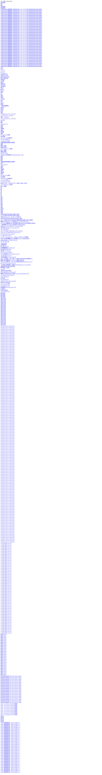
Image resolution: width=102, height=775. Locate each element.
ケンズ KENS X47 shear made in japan (10, 215)
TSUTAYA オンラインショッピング (10, 227)
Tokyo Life (3, 298)
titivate (2, 716)
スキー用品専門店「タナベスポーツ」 (11, 722)
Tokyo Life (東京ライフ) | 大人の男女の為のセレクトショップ (16, 261)
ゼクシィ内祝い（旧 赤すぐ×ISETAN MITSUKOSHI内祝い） (17, 258)
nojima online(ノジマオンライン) (9, 240)
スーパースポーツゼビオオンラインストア (12, 230)
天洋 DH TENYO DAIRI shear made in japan (11, 218)
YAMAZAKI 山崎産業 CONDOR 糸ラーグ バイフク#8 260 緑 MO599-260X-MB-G (21, 9)
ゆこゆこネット (5, 246)
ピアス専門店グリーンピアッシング (10, 254)
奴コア (2, 90)
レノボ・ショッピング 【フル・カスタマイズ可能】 (15, 237)
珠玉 (2, 92)
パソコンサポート (5, 139)
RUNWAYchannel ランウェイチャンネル (11, 676)
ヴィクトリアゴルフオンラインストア (11, 232)
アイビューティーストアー (8, 326)
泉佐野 (2, 131)
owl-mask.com (4, 74)
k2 (1, 93)
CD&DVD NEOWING (6, 270)
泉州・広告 (3, 145)
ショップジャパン (5, 291)
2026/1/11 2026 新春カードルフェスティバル (12, 154)
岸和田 (2, 128)
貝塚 (2, 130)
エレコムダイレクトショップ (8, 272)
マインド (3, 71)
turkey (2, 103)
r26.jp (2, 82)
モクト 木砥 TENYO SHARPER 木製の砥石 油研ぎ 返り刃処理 (17, 220)
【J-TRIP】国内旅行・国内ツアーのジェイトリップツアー (16, 264)
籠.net (2, 87)
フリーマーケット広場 (6, 148)
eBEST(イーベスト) (6, 250)
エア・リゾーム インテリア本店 (9, 703)
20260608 (3, 2)
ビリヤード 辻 (4, 153)
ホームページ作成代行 (6, 137)
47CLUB (3, 278)
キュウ (2, 69)
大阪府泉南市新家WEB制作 (8, 142)
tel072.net (3, 84)
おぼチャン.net (4, 75)
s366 (2, 96)
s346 (2, 95)
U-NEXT (3, 288)
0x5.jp (2, 109)
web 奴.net (3, 86)
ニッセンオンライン (6, 235)
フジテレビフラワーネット (8, 275)
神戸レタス (3, 634)
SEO (2, 122)
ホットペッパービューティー (8, 263)
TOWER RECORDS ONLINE (8, 266)
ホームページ (4, 124)
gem (2, 100)
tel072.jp (3, 83)
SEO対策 (3, 136)
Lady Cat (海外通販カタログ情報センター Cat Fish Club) (15, 238)
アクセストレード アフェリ (8, 113)
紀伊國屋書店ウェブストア (8, 247)
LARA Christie (4, 290)
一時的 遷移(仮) (5, 105)
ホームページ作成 (5, 134)
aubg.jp (2, 107)
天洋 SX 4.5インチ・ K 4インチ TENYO (11, 217)
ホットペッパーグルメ (6, 252)
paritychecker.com (5, 76)
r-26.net (2, 80)
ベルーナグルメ (5, 276)
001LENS (3, 292)
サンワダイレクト (5, 285)
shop (2, 111)
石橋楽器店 (3, 244)
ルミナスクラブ (5, 279)
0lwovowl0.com (4, 78)
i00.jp (2, 108)
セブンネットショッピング (8, 234)
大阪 (2, 125)
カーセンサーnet (5, 241)
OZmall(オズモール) (6, 249)
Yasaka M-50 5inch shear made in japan (10, 214)
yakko (2, 97)
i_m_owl (3, 99)
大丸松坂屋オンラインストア (8, 257)
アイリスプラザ (5, 229)
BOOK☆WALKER (5, 282)
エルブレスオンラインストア (8, 281)
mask (2, 104)
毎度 (2, 144)
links (2, 156)
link (1, 3)
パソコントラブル (5, 141)
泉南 (2, 133)
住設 (2, 67)
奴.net (2, 89)
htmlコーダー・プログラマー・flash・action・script (14, 183)
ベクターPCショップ (6, 255)
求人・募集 (3, 150)
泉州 (2, 127)
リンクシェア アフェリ (7, 115)
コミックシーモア (5, 284)
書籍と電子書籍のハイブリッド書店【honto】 (12, 260)
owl (1, 101)
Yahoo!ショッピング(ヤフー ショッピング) (12, 226)
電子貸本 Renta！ (5, 267)
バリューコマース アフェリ (8, 118)
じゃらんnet (4, 243)
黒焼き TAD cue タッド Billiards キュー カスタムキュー (15, 221)
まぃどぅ (3, 72)
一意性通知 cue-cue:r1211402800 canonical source (13, 224)
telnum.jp (3, 79)
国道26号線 (3, 147)
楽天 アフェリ (5, 117)
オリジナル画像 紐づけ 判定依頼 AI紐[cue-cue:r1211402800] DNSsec (18, 223)
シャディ (3, 269)
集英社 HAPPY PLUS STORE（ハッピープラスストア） (15, 273)
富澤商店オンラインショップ (8, 287)
